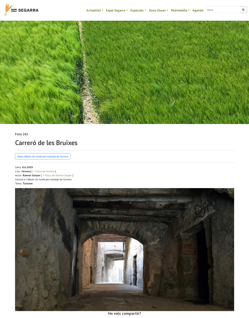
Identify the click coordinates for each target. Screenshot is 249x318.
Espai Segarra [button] (115, 10)
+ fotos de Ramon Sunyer (57, 175)
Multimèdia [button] (179, 10)
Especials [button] (137, 10)
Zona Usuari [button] (157, 10)
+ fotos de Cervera (43, 171)
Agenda (197, 10)
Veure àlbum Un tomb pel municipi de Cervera (42, 156)
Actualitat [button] (93, 10)
